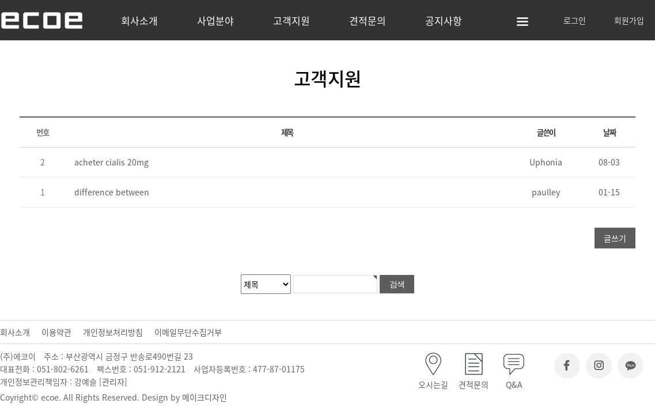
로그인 (574, 20)
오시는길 (433, 384)
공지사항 (443, 20)
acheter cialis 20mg (111, 162)
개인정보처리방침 (113, 332)
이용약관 (56, 332)
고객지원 (291, 20)
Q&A (514, 384)
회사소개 (139, 20)
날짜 (609, 132)
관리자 (113, 381)
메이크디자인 (204, 397)
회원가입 (629, 20)
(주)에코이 (60, 20)
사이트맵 (522, 21)
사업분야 (215, 20)
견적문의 (367, 20)
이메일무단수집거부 (188, 332)
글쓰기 (615, 238)
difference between (111, 192)
